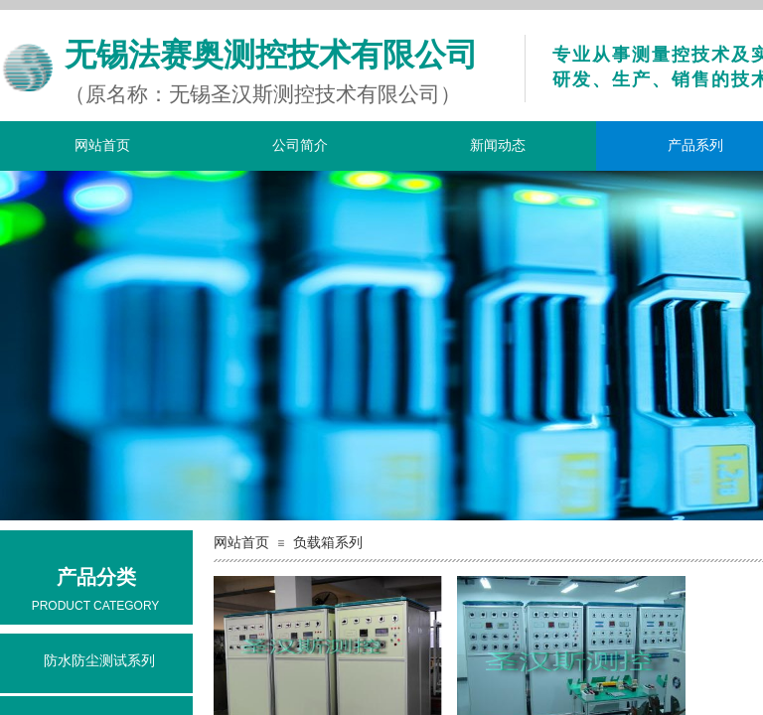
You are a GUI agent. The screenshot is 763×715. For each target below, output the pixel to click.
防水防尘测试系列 (99, 660)
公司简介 (300, 145)
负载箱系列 (328, 542)
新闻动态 (498, 145)
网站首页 (102, 145)
